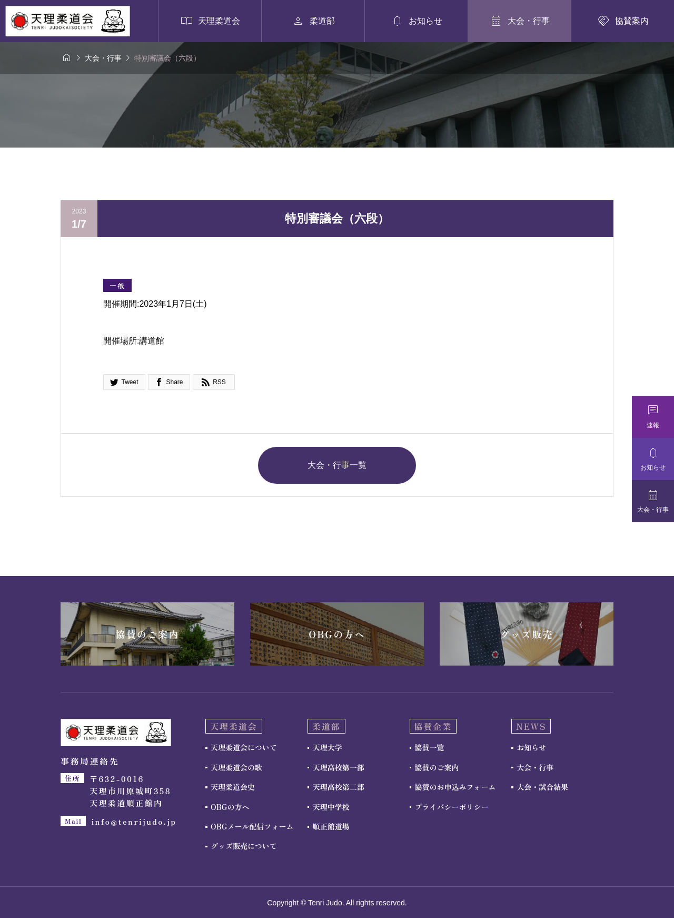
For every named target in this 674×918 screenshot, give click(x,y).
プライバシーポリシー (452, 807)
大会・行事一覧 (337, 465)
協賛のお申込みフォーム (455, 787)
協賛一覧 (429, 747)
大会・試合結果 (542, 787)
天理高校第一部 (338, 767)
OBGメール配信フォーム (252, 826)
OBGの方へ (230, 807)
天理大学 (327, 747)
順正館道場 (331, 826)
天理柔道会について (244, 747)
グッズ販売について (244, 846)
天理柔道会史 (233, 787)
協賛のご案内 (437, 767)
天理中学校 (331, 807)
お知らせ (531, 747)
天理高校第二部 (338, 787)
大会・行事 (535, 767)
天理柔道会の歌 (236, 767)
